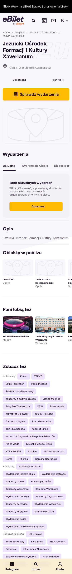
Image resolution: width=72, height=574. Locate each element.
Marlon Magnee (51, 398)
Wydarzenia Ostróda (54, 474)
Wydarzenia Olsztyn (17, 496)
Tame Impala (57, 406)
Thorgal (23, 459)
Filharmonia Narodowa (36, 549)
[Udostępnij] (16, 79)
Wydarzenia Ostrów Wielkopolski (25, 526)
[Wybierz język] (63, 20)
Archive (32, 451)
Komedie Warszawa (47, 489)
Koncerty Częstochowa (49, 496)
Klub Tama (37, 541)
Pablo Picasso (39, 383)
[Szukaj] (33, 20)
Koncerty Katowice (17, 504)
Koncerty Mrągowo (17, 511)
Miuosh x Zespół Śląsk (39, 443)
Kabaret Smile (40, 428)
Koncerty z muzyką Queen (21, 398)
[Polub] (37, 79)
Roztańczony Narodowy (19, 391)
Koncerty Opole (15, 481)
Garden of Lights (15, 421)
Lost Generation (41, 421)
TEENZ (38, 376)
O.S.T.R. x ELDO (44, 413)
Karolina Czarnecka (46, 459)
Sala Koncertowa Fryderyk (21, 556)
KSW (40, 406)
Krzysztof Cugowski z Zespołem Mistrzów (30, 436)
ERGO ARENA (57, 541)
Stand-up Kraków (41, 481)
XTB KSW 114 (13, 451)
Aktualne (9, 165)
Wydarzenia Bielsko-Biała (20, 474)
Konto (60, 566)
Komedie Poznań (44, 511)
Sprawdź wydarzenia (36, 94)
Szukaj (36, 566)
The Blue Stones (15, 428)
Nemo (9, 459)
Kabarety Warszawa (17, 489)
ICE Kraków (35, 534)
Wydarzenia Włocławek (48, 504)
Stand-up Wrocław (30, 466)
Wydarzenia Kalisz (16, 519)
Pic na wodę (12, 443)
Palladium (11, 549)
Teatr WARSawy (15, 541)
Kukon (23, 376)
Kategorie (12, 566)
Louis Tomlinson (15, 383)
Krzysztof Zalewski (17, 413)
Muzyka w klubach (54, 451)
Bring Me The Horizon (18, 406)
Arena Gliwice (51, 556)
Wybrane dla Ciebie (35, 165)
